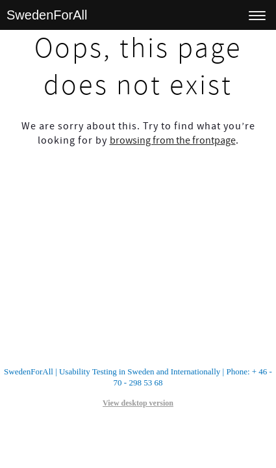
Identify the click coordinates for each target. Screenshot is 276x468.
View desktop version (138, 403)
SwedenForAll (47, 15)
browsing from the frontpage (173, 140)
